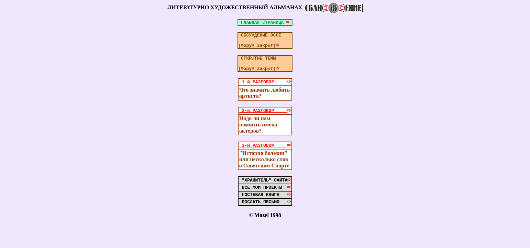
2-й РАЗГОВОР (265, 119)
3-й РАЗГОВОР (265, 155)
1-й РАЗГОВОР (265, 90)
